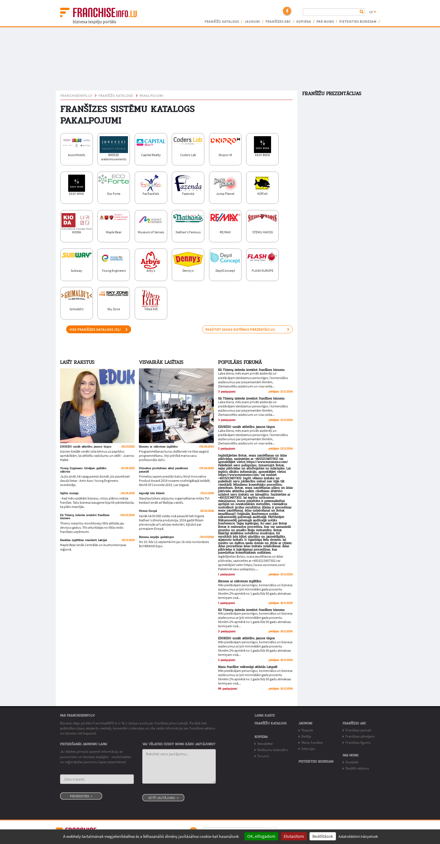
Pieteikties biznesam (358, 22)
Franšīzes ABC (278, 22)
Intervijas (308, 748)
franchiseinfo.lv (76, 96)
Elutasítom (294, 836)
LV (373, 12)
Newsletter (265, 743)
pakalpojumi (151, 96)
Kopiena (303, 22)
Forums (263, 756)
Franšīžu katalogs (222, 22)
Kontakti (351, 762)
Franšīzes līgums (357, 742)
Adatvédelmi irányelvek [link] (358, 836)
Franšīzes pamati (358, 730)
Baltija (306, 736)
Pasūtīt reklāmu (357, 768)
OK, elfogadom (261, 836)
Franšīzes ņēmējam (360, 736)
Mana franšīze (312, 742)
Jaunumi (252, 22)
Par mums (325, 22)
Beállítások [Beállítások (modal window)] (322, 836)
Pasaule (307, 730)
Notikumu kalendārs (272, 749)
